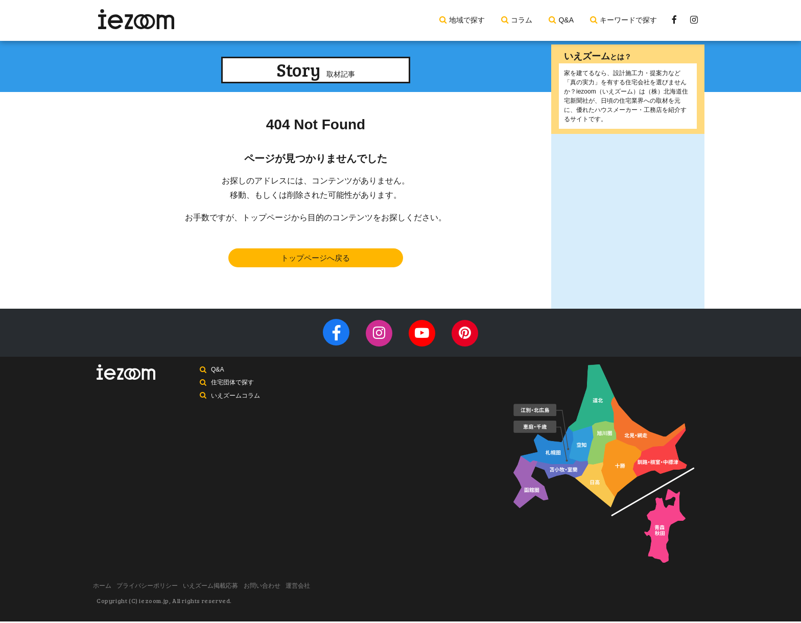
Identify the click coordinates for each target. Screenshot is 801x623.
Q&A (566, 20)
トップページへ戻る (315, 259)
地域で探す (467, 20)
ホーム (106, 588)
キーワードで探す (628, 20)
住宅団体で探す (233, 387)
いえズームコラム (236, 401)
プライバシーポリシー (158, 588)
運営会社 (329, 588)
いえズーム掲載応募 (228, 588)
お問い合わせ (286, 588)
